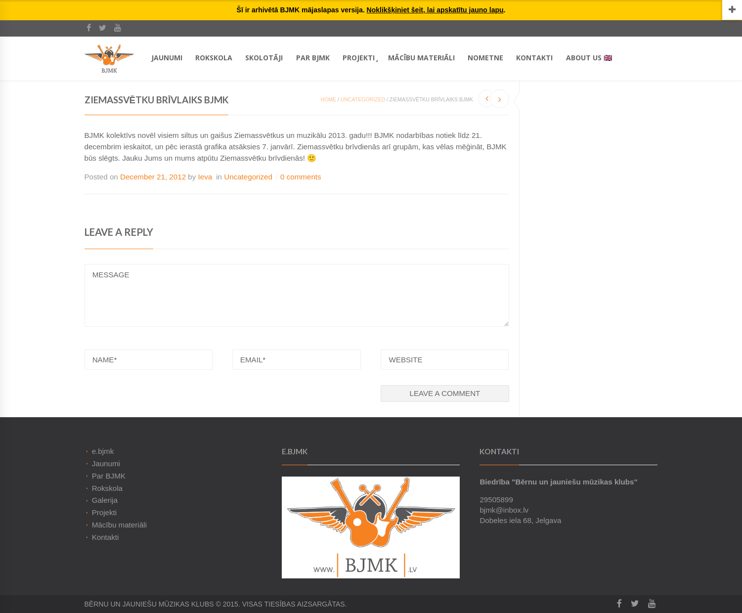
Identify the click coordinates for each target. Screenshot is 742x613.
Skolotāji (264, 57)
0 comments (300, 177)
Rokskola (213, 57)
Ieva (205, 177)
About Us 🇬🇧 (589, 57)
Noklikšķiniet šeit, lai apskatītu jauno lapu (435, 10)
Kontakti (534, 57)
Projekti (359, 57)
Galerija (105, 500)
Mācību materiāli (421, 57)
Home (329, 99)
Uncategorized (363, 99)
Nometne (485, 57)
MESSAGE (297, 295)
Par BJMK (313, 57)
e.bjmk (103, 451)
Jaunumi (166, 57)
